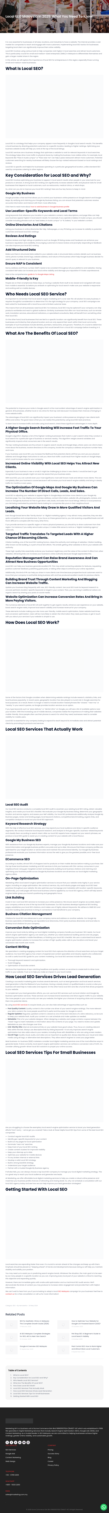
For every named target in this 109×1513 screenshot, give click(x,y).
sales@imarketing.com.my (16, 1494)
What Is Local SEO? (21, 1375)
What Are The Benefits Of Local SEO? (28, 1383)
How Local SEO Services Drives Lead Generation (32, 1391)
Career (50, 1461)
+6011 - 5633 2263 (13, 1485)
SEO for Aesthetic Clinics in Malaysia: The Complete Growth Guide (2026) (34, 1322)
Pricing (50, 1450)
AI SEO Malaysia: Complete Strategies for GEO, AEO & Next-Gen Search (35, 1334)
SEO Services (11, 1450)
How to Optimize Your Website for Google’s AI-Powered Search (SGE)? (86, 1322)
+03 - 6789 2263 (12, 1475)
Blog (49, 1457)
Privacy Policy (53, 1465)
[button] (103, 1507)
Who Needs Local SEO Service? (25, 1380)
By (22, 1306)
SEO (14, 1306)
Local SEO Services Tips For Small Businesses (31, 1393)
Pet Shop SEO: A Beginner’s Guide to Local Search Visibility (86, 1334)
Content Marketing (13, 1457)
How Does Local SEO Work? (24, 1385)
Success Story (53, 1453)
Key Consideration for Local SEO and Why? (30, 1378)
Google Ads (10, 1453)
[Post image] (12, 1324)
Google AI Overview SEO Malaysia (33, 1346)
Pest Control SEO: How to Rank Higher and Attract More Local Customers (87, 1347)
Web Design (10, 1461)
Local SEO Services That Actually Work (28, 1388)
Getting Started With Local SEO (25, 1396)
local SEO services (20, 1005)
